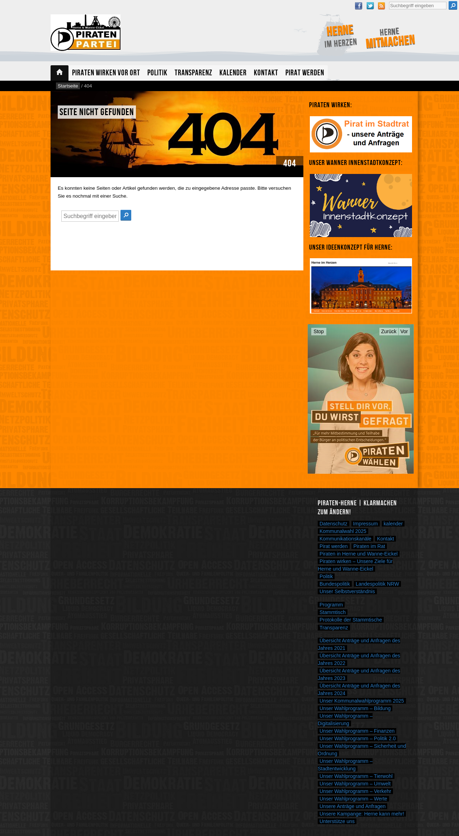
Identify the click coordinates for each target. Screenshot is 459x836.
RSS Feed (381, 5)
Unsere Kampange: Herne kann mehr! (362, 814)
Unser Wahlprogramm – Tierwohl (356, 776)
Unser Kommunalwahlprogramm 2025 (362, 701)
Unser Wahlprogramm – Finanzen (357, 731)
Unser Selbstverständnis (347, 591)
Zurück (389, 331)
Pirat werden (304, 73)
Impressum (365, 523)
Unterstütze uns (337, 821)
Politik (157, 73)
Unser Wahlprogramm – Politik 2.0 (358, 738)
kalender (393, 523)
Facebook (358, 5)
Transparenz (193, 73)
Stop (319, 331)
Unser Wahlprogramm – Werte (353, 799)
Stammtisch (333, 612)
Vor (404, 331)
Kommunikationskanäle (346, 539)
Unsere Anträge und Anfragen (352, 806)
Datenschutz (333, 523)
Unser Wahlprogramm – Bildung (355, 708)
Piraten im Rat (369, 546)
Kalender (233, 73)
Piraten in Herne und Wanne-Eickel (359, 554)
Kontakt (266, 73)
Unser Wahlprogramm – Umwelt (355, 784)
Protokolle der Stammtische (351, 620)
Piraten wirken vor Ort (106, 73)
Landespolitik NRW (377, 584)
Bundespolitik (335, 584)
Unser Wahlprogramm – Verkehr (355, 791)
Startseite (59, 73)
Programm (331, 605)
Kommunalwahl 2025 (343, 531)
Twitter (370, 5)
